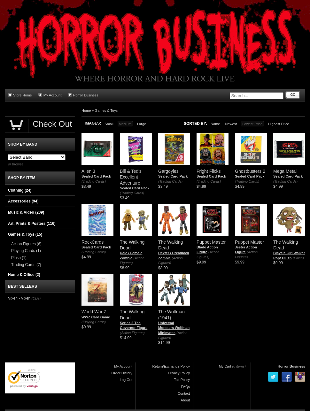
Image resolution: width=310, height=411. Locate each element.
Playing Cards (26, 250)
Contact (184, 393)
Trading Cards (26, 265)
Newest (231, 124)
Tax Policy (182, 380)
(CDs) (36, 298)
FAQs (185, 387)
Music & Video (26, 212)
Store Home (20, 95)
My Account (50, 95)
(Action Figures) (132, 333)
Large (141, 124)
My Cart (225, 366)
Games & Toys (106, 110)
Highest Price (278, 124)
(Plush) (298, 258)
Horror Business (83, 95)
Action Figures (26, 244)
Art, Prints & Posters (32, 223)
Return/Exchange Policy (171, 366)
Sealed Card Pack (96, 176)
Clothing (19, 190)
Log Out (126, 380)
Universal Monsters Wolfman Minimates (174, 328)
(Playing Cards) (93, 322)
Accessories (23, 201)
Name (215, 124)
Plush (19, 257)
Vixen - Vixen (19, 298)
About (185, 400)
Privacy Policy (179, 373)
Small (109, 124)
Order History (122, 373)
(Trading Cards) (93, 181)
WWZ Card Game (95, 317)
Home (86, 110)
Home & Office (24, 274)
